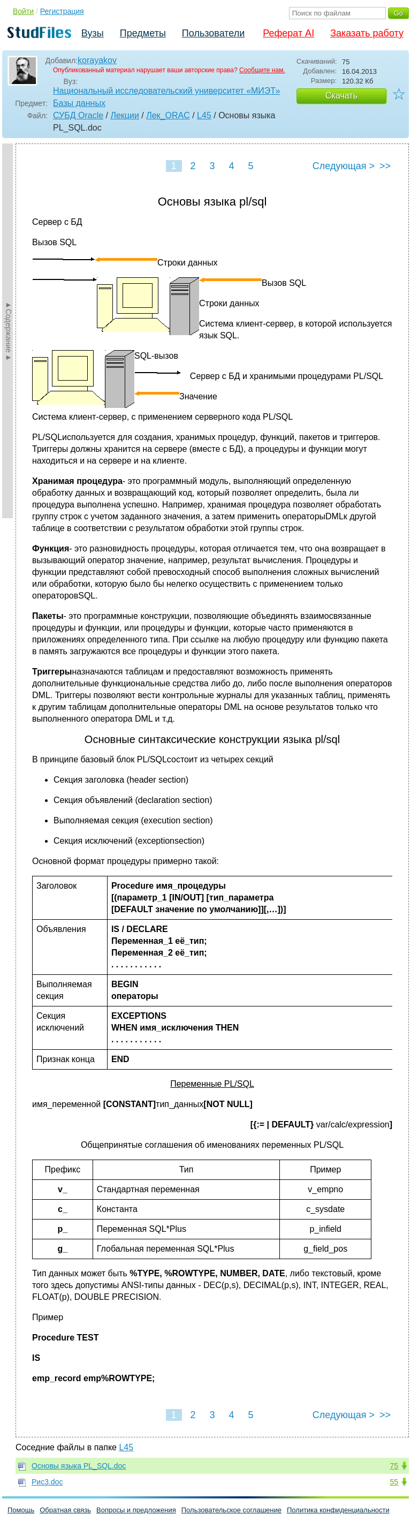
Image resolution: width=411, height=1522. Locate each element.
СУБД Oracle (78, 115)
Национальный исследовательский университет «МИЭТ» (166, 90)
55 (394, 1482)
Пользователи (213, 33)
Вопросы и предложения (136, 1510)
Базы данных (79, 103)
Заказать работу (367, 33)
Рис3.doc (47, 1482)
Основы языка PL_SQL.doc (79, 1466)
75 (394, 1466)
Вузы (92, 33)
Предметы (143, 33)
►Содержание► (8, 330)
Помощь (20, 1510)
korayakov (97, 60)
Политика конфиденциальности (338, 1510)
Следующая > (344, 166)
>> (385, 166)
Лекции (124, 115)
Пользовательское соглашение (231, 1510)
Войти (23, 11)
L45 (204, 115)
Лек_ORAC (168, 115)
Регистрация (62, 11)
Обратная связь (65, 1510)
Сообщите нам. (262, 70)
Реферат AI (288, 33)
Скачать (341, 95)
